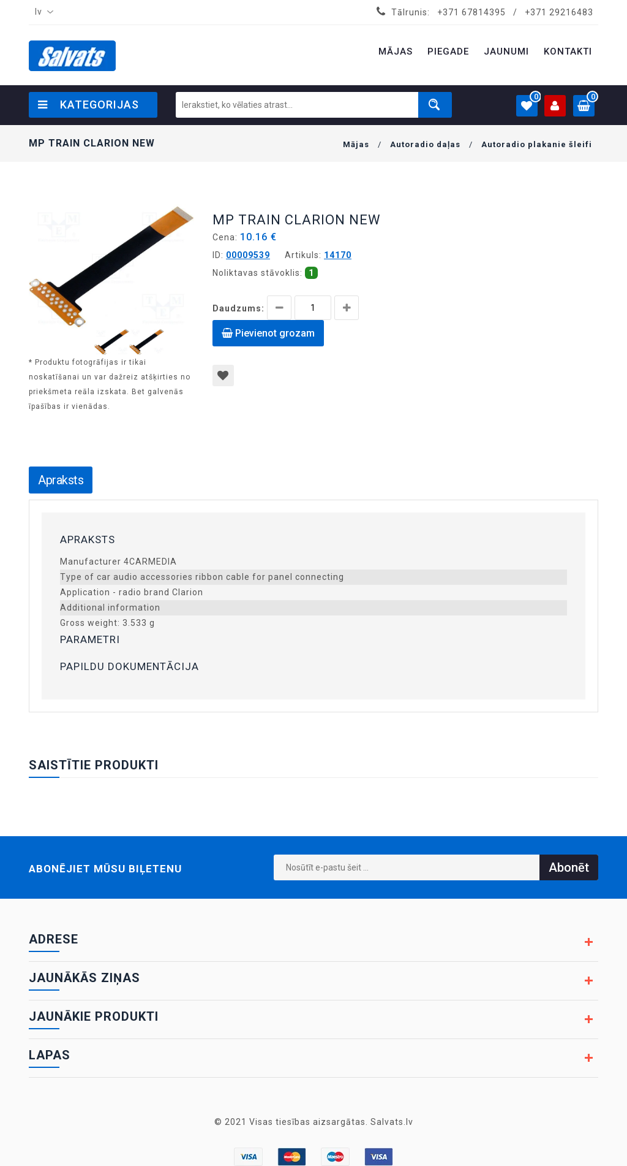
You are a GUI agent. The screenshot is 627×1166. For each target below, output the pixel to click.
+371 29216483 (559, 12)
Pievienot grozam (268, 333)
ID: (217, 255)
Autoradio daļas (425, 144)
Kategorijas (88, 104)
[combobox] (41, 12)
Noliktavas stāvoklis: (257, 273)
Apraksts (60, 480)
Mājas (356, 144)
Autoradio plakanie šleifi (536, 144)
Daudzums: (238, 308)
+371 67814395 (471, 12)
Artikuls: (303, 255)
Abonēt (569, 867)
